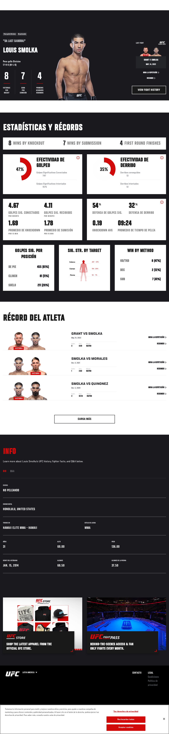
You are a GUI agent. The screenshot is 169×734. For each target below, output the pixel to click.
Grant (76, 334)
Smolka (95, 334)
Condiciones (153, 677)
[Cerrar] (164, 718)
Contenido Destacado (57, 12)
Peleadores (37, 12)
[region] (84, 719)
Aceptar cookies (125, 728)
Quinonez (99, 384)
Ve (137, 12)
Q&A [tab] (12, 471)
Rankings (22, 12)
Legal (150, 673)
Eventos (9, 12)
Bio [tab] (4, 471)
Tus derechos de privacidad (125, 712)
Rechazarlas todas (125, 720)
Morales (99, 359)
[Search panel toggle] (158, 12)
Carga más (84, 419)
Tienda (151, 12)
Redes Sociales (123, 12)
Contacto (136, 673)
